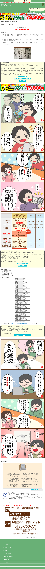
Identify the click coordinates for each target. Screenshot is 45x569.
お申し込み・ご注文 (19, 1)
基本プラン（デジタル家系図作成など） (22, 78)
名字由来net (5, 550)
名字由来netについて (7, 547)
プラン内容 (5, 544)
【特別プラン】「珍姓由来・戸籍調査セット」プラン (21, 323)
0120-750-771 (40, 8)
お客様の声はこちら (22, 265)
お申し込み (5, 564)
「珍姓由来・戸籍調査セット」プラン (22, 335)
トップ (4, 541)
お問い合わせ (28, 1)
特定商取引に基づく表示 (8, 556)
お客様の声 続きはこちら (36, 489)
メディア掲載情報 (7, 553)
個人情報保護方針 (7, 559)
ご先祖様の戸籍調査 (22, 76)
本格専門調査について (22, 263)
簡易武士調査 (22, 80)
